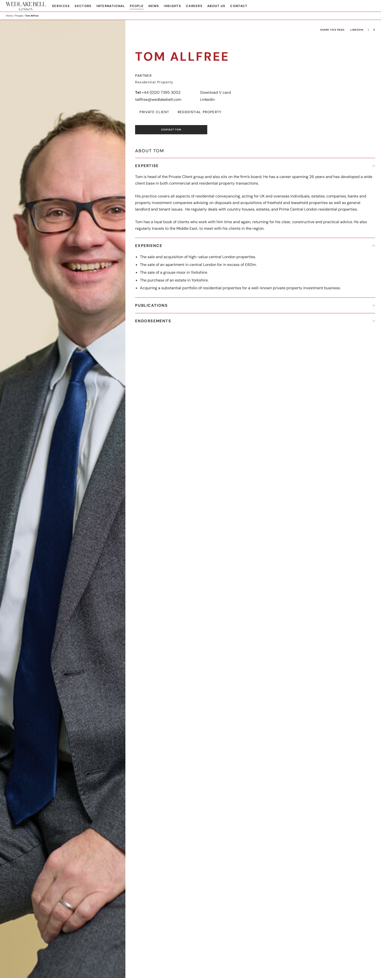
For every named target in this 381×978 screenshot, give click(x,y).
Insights (172, 6)
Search (371, 6)
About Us (216, 6)
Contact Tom (171, 129)
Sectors (83, 6)
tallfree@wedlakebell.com (158, 99)
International (110, 6)
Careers (194, 6)
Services (61, 6)
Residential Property (200, 112)
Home (9, 15)
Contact (238, 6)
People (137, 6)
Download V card (215, 92)
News (153, 6)
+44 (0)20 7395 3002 (161, 92)
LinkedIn (356, 29)
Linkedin (207, 99)
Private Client (154, 112)
